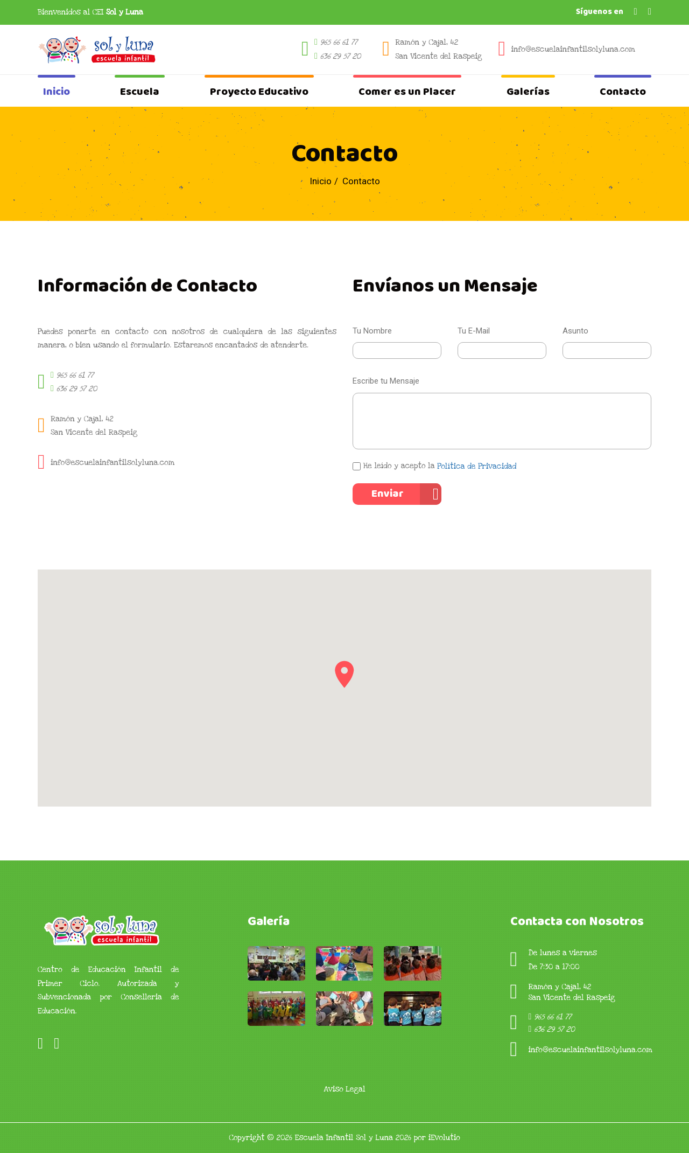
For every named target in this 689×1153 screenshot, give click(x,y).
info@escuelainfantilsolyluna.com (573, 49)
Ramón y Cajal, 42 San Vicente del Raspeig (438, 49)
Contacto (623, 92)
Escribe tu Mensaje (386, 381)
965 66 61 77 (338, 42)
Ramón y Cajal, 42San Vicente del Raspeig (94, 426)
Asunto (575, 331)
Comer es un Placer (407, 92)
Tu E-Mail (474, 331)
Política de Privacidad (476, 466)
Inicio (56, 92)
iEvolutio (444, 1138)
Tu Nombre (372, 331)
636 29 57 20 (340, 56)
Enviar (387, 493)
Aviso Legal (344, 1089)
